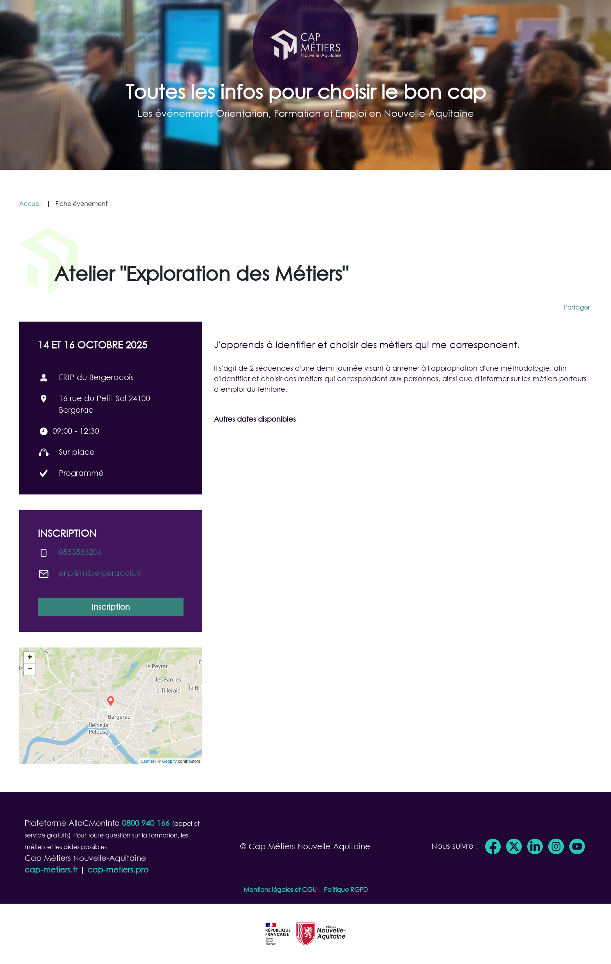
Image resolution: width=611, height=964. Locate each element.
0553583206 (80, 551)
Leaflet (147, 761)
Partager (577, 307)
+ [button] (29, 658)
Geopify (169, 761)
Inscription (111, 606)
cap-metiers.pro (117, 869)
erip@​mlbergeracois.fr (100, 572)
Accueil (30, 203)
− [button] (29, 670)
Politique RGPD (346, 889)
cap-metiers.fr (51, 869)
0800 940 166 (146, 822)
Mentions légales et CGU (280, 889)
